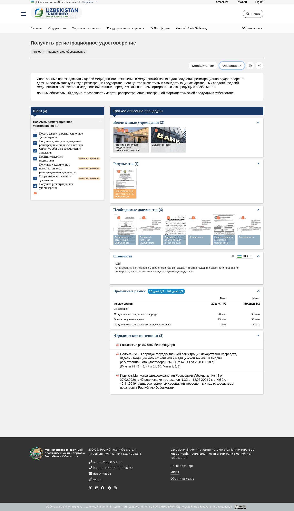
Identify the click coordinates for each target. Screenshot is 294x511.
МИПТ (174, 472)
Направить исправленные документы (55, 178)
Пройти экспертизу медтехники (51, 158)
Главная (36, 28)
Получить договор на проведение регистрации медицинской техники (61, 143)
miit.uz (97, 479)
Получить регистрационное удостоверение (56, 186)
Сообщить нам (203, 65)
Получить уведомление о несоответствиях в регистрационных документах (58, 168)
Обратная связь (252, 28)
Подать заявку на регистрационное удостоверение (61, 135)
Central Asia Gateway (191, 28)
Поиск (253, 14)
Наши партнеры (182, 466)
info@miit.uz (101, 473)
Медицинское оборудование (66, 51)
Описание (232, 65)
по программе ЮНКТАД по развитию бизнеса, (179, 506)
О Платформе (160, 28)
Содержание (57, 28)
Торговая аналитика (86, 28)
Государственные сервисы (125, 28)
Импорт (38, 51)
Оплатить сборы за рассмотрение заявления (60, 150)
